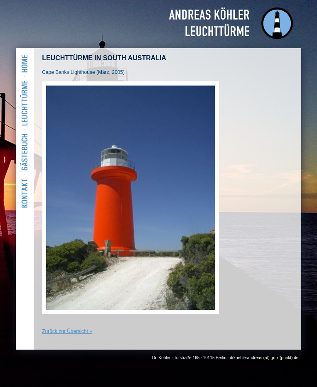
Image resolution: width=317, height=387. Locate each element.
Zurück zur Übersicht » (67, 331)
